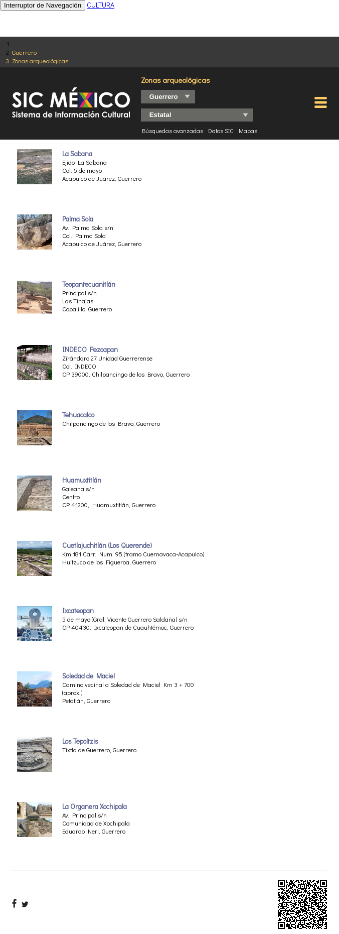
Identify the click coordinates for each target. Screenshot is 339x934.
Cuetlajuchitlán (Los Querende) (107, 545)
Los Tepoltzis (80, 741)
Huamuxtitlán (81, 480)
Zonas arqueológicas (40, 60)
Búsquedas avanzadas (172, 131)
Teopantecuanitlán (88, 284)
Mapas (248, 131)
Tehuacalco (78, 414)
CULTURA (100, 5)
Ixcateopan (78, 610)
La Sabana (77, 153)
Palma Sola (77, 218)
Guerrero (24, 52)
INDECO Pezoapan (90, 349)
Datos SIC (221, 131)
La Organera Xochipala (94, 806)
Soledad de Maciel (88, 675)
